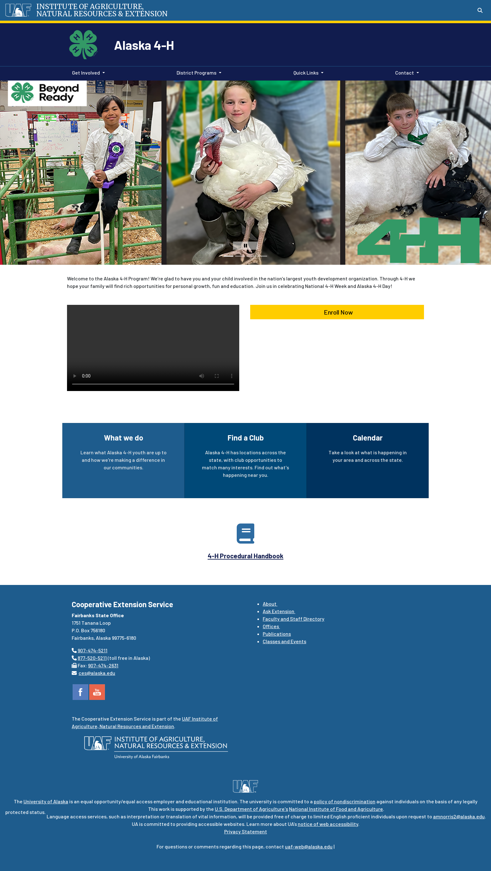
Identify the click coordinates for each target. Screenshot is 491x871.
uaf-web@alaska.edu (309, 846)
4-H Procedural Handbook (245, 556)
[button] (17, 173)
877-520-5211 (92, 658)
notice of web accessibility (328, 824)
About (270, 604)
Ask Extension (279, 611)
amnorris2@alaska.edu (459, 816)
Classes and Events (284, 641)
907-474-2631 (103, 665)
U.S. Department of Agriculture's (251, 809)
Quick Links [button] (305, 73)
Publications (277, 634)
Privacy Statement (245, 831)
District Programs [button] (196, 73)
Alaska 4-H (144, 44)
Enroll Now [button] (337, 312)
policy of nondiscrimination (344, 801)
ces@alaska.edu (97, 673)
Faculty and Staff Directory (293, 619)
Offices (271, 626)
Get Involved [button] (86, 73)
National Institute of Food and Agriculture (336, 809)
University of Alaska (45, 801)
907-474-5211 (92, 650)
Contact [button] (404, 73)
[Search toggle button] (480, 10)
